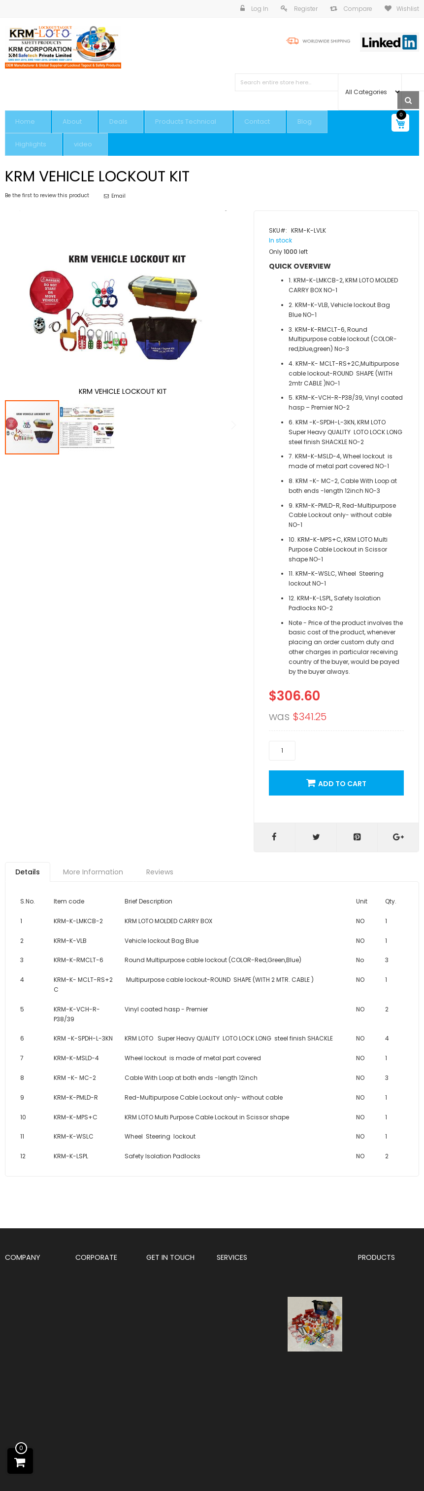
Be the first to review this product (47, 174)
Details (27, 860)
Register (305, 8)
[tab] (27, 860)
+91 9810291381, (173, 1324)
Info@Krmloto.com (174, 1412)
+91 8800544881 (171, 1333)
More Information (93, 860)
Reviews (159, 860)
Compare (357, 8)
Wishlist (407, 8)
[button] (221, 284)
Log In (259, 8)
